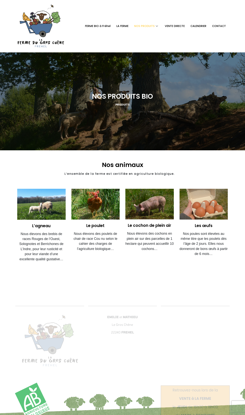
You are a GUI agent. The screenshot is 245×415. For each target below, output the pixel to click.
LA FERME (118, 26)
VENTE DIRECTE (172, 26)
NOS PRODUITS (143, 26)
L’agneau (41, 226)
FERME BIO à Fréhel (93, 26)
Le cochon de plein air (149, 225)
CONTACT (219, 26)
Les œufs (203, 225)
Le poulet (95, 225)
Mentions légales (140, 387)
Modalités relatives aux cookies (175, 387)
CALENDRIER (197, 26)
